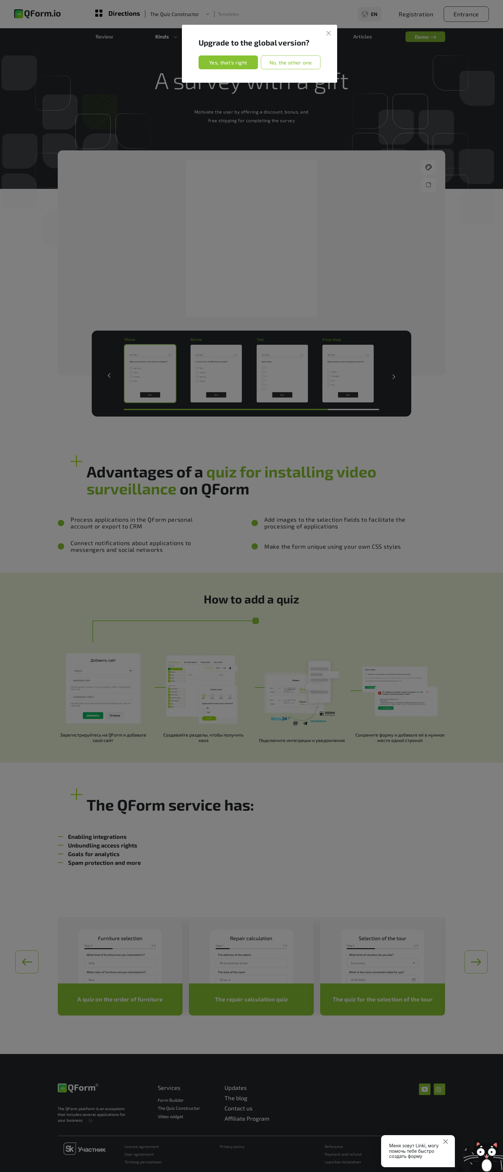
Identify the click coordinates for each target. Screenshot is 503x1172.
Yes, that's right (228, 62)
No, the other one (290, 62)
